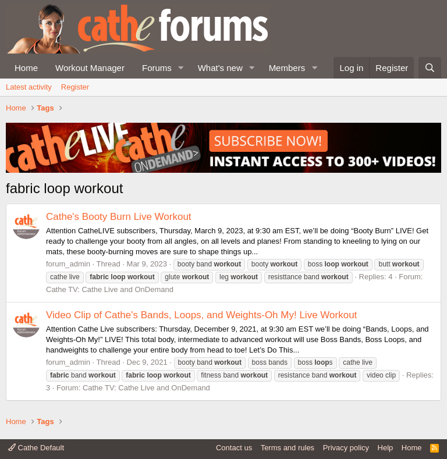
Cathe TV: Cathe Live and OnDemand (109, 289)
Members (287, 68)
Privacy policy (346, 447)
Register (75, 87)
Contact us (234, 447)
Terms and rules (287, 447)
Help (385, 447)
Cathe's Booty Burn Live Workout (118, 216)
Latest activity (29, 87)
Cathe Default (36, 447)
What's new (220, 68)
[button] (181, 68)
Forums (157, 68)
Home (26, 68)
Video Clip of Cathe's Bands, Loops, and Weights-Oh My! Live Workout (201, 315)
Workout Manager (90, 68)
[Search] (429, 68)
